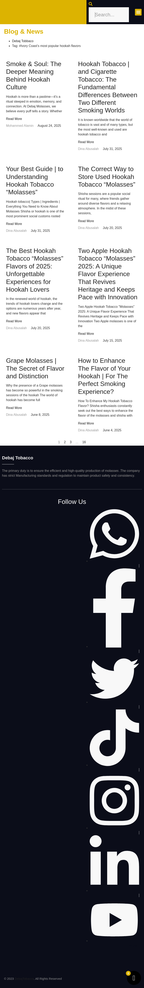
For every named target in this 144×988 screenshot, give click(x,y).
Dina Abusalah (88, 149)
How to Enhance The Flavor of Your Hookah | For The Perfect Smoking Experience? (104, 376)
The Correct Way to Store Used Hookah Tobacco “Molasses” (106, 176)
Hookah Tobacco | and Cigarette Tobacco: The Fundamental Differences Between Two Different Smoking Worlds (107, 87)
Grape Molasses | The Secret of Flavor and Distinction (35, 368)
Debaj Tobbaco (22, 41)
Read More (14, 119)
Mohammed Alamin (20, 125)
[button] (138, 12)
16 (84, 442)
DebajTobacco (24, 978)
